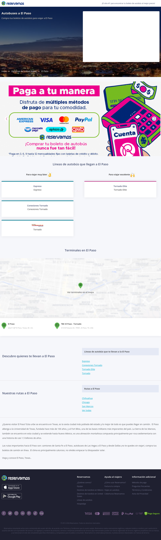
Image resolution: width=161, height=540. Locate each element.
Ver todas (86, 410)
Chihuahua (87, 398)
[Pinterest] (29, 513)
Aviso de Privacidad (140, 493)
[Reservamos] (13, 3)
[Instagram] (16, 513)
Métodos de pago (139, 482)
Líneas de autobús (84, 500)
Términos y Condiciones (142, 490)
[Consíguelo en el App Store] (12, 487)
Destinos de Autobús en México (90, 490)
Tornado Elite (88, 369)
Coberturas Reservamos (114, 493)
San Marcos (87, 406)
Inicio (4, 71)
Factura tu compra (112, 486)
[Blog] (41, 513)
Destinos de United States (24, 71)
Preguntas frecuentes (141, 486)
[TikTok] (35, 513)
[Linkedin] (22, 513)
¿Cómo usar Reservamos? (115, 482)
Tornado (86, 373)
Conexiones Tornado (92, 365)
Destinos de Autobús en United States (90, 495)
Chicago (86, 402)
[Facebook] (4, 513)
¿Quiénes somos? (84, 482)
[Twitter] (10, 513)
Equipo (80, 486)
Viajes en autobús (111, 490)
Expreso (86, 361)
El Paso (44, 71)
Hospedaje (81, 503)
